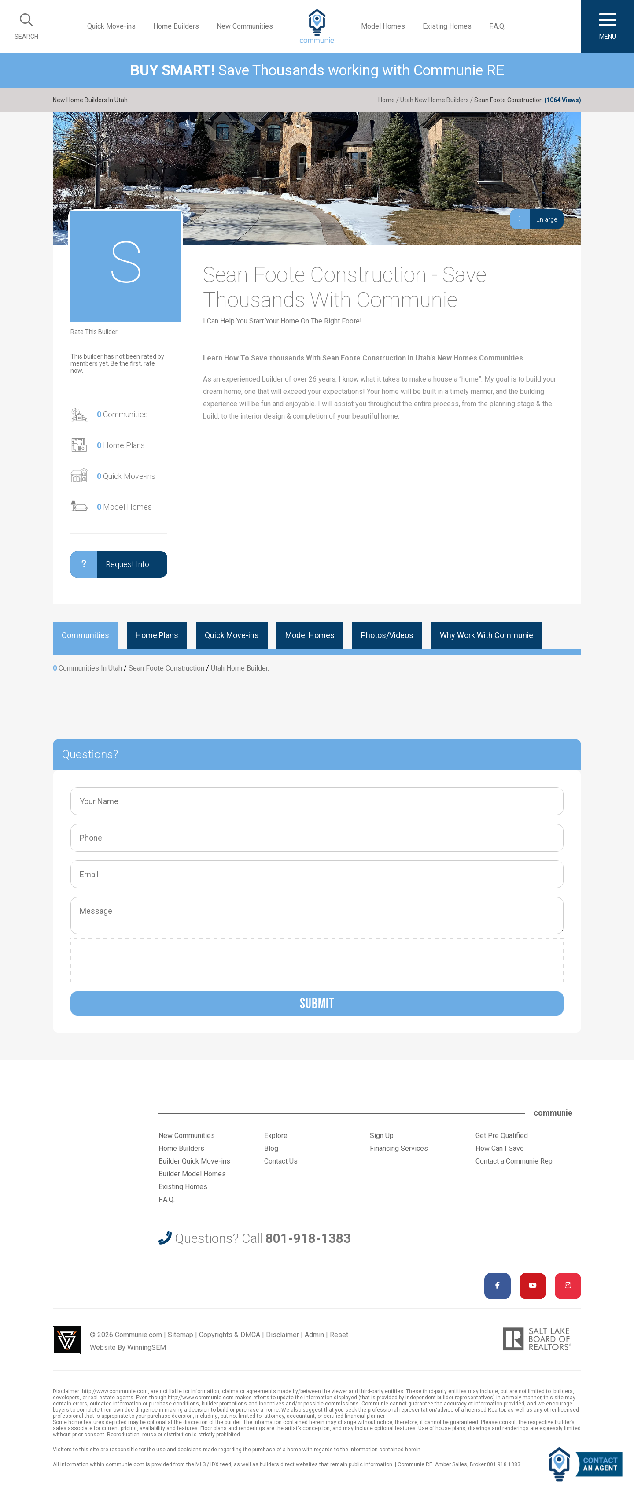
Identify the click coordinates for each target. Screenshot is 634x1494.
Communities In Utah (90, 668)
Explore (276, 1135)
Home (386, 100)
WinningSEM (146, 1347)
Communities (122, 414)
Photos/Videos (387, 635)
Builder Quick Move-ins (194, 1161)
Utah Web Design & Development (67, 1340)
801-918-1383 (308, 1238)
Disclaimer (282, 1335)
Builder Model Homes (192, 1174)
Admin (314, 1335)
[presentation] (142, 960)
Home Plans (121, 445)
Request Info (109, 564)
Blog (271, 1148)
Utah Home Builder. (240, 668)
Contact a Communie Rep (514, 1161)
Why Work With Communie (486, 635)
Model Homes (383, 26)
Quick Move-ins (111, 26)
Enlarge (533, 219)
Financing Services (399, 1148)
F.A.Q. (497, 26)
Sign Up (382, 1135)
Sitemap (180, 1335)
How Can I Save (500, 1148)
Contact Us (281, 1161)
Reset (339, 1335)
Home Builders (176, 26)
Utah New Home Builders (434, 100)
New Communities (245, 26)
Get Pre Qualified (502, 1135)
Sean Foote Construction (166, 668)
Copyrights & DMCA (229, 1335)
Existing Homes (447, 26)
